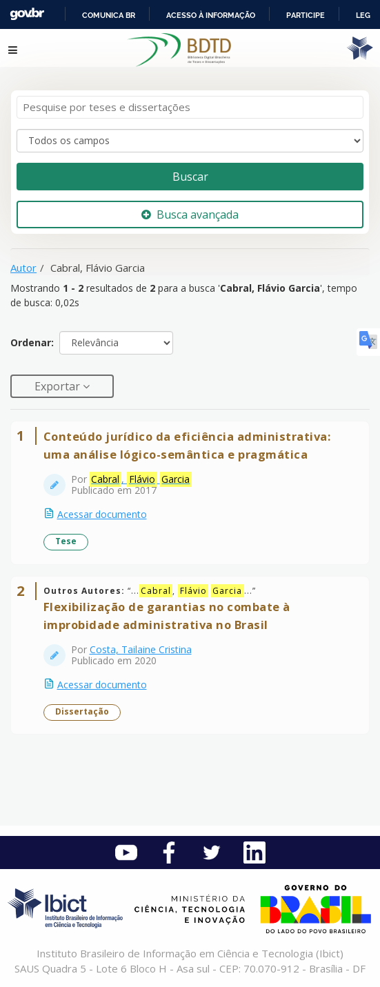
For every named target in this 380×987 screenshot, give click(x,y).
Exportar (58, 386)
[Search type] (190, 140)
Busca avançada (190, 214)
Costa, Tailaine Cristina (141, 649)
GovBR (27, 14)
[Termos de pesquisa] (190, 107)
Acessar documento (102, 514)
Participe (305, 15)
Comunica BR (108, 15)
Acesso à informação (210, 15)
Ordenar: (32, 342)
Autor (23, 268)
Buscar (190, 176)
